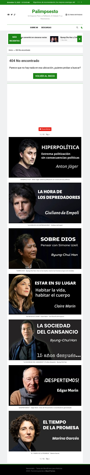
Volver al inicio (45, 76)
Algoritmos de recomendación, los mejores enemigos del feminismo (54, 2)
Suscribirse (45, 129)
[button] (48, 134)
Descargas (46, 28)
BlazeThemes (50, 471)
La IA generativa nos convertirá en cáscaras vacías (28, 37)
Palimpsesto (45, 11)
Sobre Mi (34, 28)
